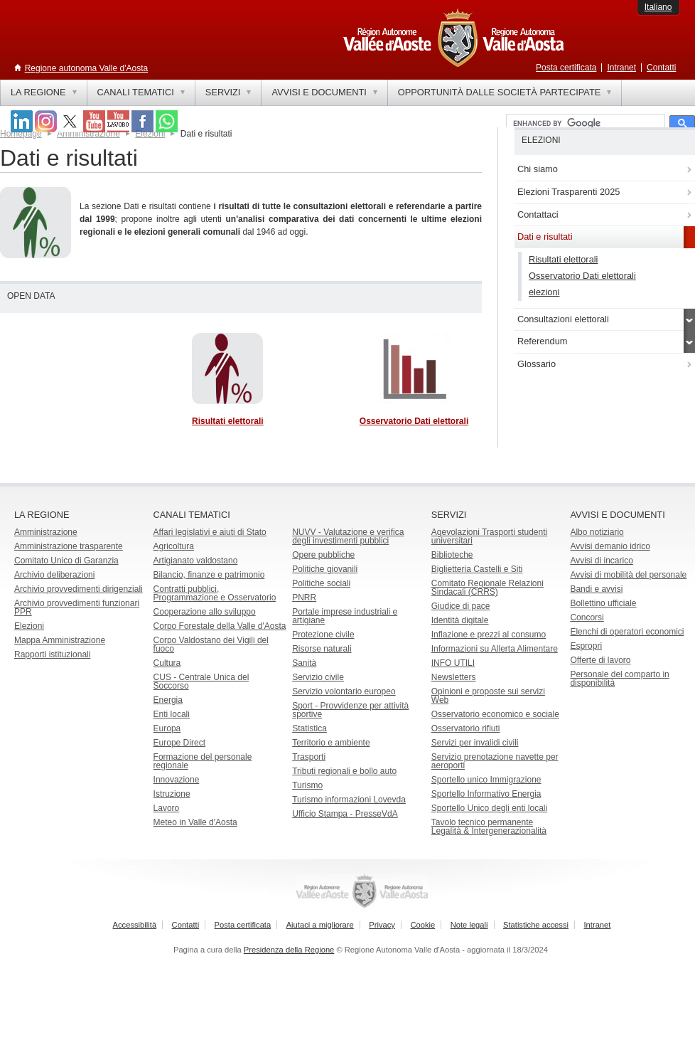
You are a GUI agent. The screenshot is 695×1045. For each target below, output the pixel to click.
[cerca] (584, 123)
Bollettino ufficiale (603, 603)
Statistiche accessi (536, 925)
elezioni (544, 292)
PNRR (304, 598)
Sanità (304, 663)
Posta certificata (566, 68)
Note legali (469, 925)
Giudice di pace (460, 606)
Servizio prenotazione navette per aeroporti (495, 761)
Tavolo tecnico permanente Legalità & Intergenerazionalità (488, 826)
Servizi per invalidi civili (475, 743)
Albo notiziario (596, 532)
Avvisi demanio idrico (610, 546)
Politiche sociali (321, 583)
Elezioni (29, 626)
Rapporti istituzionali (52, 654)
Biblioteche (452, 555)
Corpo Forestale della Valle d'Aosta (219, 626)
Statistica (309, 728)
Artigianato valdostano (195, 561)
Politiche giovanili (324, 569)
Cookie (422, 925)
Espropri (586, 646)
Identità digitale (460, 620)
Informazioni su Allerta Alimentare (494, 649)
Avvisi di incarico (601, 561)
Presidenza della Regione (289, 949)
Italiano (658, 7)
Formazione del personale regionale (202, 761)
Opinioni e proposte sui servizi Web (488, 695)
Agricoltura (173, 546)
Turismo (307, 785)
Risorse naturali (321, 649)
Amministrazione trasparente (68, 546)
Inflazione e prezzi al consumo (488, 635)
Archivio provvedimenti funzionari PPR (76, 607)
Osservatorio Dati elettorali (582, 275)
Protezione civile (323, 635)
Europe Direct (179, 743)
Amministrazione (45, 532)
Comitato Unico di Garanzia (66, 561)
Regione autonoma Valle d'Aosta (87, 68)
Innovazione (176, 780)
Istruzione (171, 794)
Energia (168, 700)
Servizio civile (318, 677)
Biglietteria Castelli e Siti (477, 569)
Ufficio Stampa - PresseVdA (345, 814)
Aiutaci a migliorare (320, 925)
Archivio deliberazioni (54, 575)
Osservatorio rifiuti (465, 728)
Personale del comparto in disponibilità (619, 678)
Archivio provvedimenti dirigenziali (78, 589)
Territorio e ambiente (331, 743)
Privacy (382, 925)
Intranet (621, 68)
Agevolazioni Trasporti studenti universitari (489, 536)
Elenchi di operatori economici (627, 632)
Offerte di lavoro (600, 660)
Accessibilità (135, 925)
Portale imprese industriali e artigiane (344, 616)
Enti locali (171, 714)
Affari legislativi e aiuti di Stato (209, 532)
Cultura (167, 663)
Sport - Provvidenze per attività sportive (350, 710)
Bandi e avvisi (596, 589)
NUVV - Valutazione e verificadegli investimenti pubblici (348, 536)
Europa (167, 728)
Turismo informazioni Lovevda (349, 800)
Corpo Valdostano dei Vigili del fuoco (211, 644)
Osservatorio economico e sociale (495, 714)
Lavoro (166, 808)
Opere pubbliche (323, 555)
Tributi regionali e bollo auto (344, 771)
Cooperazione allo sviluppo (204, 612)
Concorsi (586, 617)
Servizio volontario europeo (343, 691)
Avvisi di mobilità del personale (628, 575)
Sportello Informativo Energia (486, 794)
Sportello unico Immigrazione (486, 780)
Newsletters (453, 677)
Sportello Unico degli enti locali (489, 808)
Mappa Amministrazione (59, 640)
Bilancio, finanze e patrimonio (209, 575)
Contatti (661, 68)
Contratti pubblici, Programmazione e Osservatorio (214, 593)
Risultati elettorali (563, 259)
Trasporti (308, 757)
